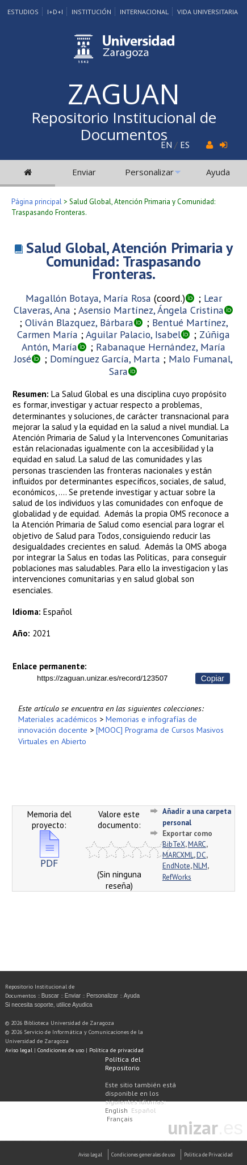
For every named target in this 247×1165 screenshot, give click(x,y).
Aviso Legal (90, 1154)
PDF (49, 858)
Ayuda (218, 172)
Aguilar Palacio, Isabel (133, 334)
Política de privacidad (116, 1050)
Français (120, 1119)
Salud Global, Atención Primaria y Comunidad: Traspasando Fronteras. (129, 260)
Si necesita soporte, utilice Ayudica (49, 1005)
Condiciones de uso (60, 1050)
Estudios (23, 11)
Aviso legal (18, 1050)
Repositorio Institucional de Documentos (123, 126)
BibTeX (173, 844)
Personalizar (149, 172)
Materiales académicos (57, 719)
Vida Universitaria (207, 11)
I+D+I (55, 11)
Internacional (144, 11)
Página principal (36, 201)
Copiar (212, 678)
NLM (200, 866)
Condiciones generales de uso (143, 1154)
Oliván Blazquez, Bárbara (79, 322)
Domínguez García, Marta (105, 358)
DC (201, 855)
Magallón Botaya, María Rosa (88, 298)
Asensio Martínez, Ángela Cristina (151, 309)
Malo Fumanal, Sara (171, 365)
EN (166, 144)
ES (185, 144)
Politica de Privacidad (208, 1154)
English (116, 1110)
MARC (197, 844)
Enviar (84, 172)
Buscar (50, 996)
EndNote (176, 866)
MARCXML (178, 855)
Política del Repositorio (123, 1063)
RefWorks (176, 877)
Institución (91, 11)
